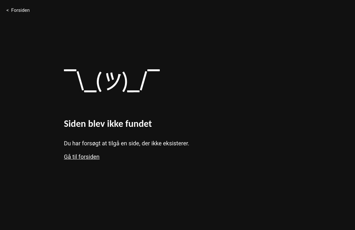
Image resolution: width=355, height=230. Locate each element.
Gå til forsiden (82, 156)
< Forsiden (18, 10)
